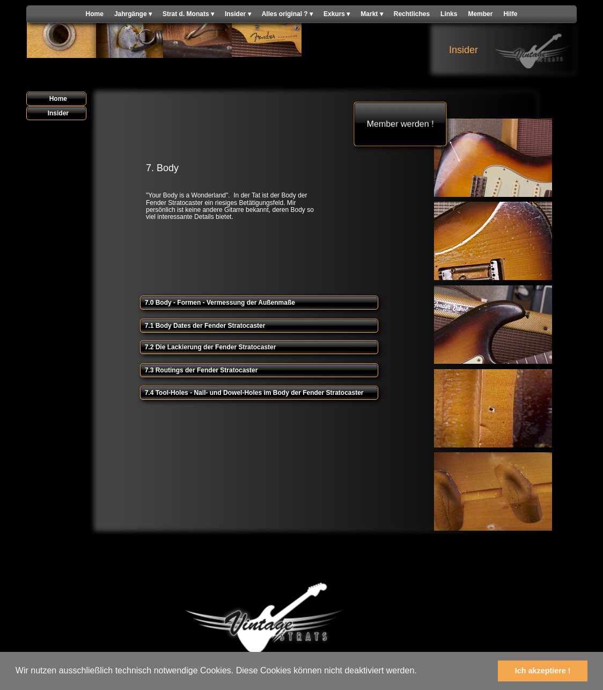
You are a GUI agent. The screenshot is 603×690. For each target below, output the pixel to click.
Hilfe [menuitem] (510, 14)
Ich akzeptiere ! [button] (543, 670)
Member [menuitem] (480, 14)
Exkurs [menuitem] (336, 14)
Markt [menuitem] (372, 14)
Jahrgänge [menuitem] (133, 14)
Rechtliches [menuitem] (412, 14)
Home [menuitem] (95, 14)
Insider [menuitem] (238, 14)
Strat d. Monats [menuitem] (188, 14)
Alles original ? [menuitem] (287, 14)
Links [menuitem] (448, 14)
